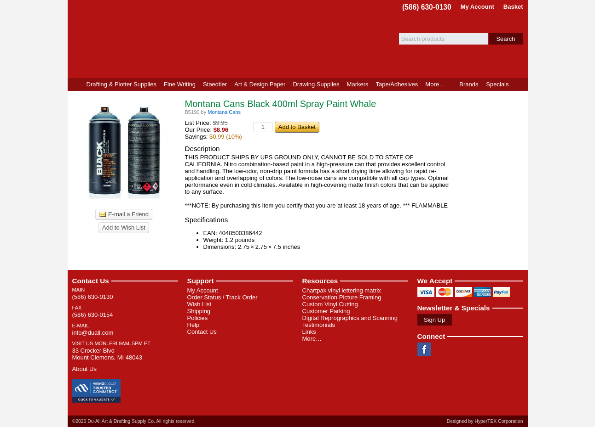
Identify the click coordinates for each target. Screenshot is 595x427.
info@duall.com (93, 332)
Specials (497, 84)
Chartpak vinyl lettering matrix (341, 290)
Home (75, 84)
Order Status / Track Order (222, 297)
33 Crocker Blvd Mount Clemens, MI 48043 (107, 354)
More (435, 84)
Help (193, 324)
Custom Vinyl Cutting (330, 304)
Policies (197, 318)
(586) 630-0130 (426, 7)
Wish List (199, 304)
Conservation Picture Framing (341, 297)
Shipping (199, 311)
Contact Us (90, 281)
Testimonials (318, 324)
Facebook (424, 349)
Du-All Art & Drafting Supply (174, 39)
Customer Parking (326, 311)
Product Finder (520, 84)
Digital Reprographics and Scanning (350, 318)
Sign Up (434, 319)
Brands (468, 84)
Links (309, 331)
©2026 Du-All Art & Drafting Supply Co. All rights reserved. (134, 421)
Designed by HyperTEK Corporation (485, 421)
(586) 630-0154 (92, 314)
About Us (84, 368)
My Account (477, 6)
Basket (513, 6)
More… (312, 338)
